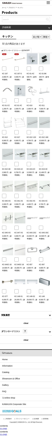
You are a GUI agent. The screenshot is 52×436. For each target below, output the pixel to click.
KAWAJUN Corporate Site (14, 404)
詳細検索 (26, 27)
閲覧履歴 (5, 315)
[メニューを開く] (48, 2)
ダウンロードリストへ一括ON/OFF (16, 50)
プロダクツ (11, 7)
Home (5, 359)
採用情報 (45, 418)
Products (7, 353)
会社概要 (36, 418)
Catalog (5, 372)
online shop (8, 398)
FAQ (4, 391)
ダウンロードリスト (10, 331)
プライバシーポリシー (22, 418)
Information (7, 366)
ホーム (4, 7)
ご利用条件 (8, 418)
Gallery (5, 385)
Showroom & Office (11, 378)
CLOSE (3, 429)
